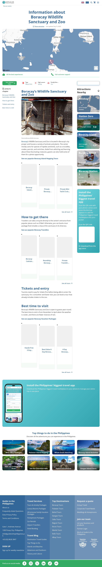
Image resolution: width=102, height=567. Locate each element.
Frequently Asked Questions (12, 511)
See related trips (9, 83)
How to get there (8, 101)
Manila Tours (57, 530)
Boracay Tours (57, 505)
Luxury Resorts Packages (36, 509)
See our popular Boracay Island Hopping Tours (39, 158)
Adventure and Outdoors (36, 550)
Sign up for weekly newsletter (13, 550)
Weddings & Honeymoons (87, 512)
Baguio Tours (57, 523)
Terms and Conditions (10, 518)
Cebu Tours (56, 519)
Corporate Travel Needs (86, 509)
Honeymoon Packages (35, 518)
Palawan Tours (57, 509)
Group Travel (82, 505)
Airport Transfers (33, 525)
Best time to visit (8, 108)
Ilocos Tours (56, 527)
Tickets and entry (8, 104)
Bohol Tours (56, 512)
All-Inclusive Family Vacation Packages (37, 513)
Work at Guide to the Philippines (85, 533)
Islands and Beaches (35, 547)
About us (5, 508)
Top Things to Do (33, 543)
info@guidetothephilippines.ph (13, 535)
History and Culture (34, 554)
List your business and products (85, 524)
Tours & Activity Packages (36, 505)
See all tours (67, 212)
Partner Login (82, 529)
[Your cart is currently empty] (94, 2)
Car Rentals (31, 521)
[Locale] (82, 2)
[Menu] (98, 2)
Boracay (24, 141)
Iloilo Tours (56, 534)
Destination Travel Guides (37, 539)
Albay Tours (56, 537)
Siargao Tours (57, 516)
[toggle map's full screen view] (96, 68)
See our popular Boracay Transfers (35, 230)
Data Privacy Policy (9, 515)
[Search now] (91, 2)
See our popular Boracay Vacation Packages (38, 319)
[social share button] (38, 26)
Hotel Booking (32, 529)
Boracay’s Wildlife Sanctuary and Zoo (8, 96)
